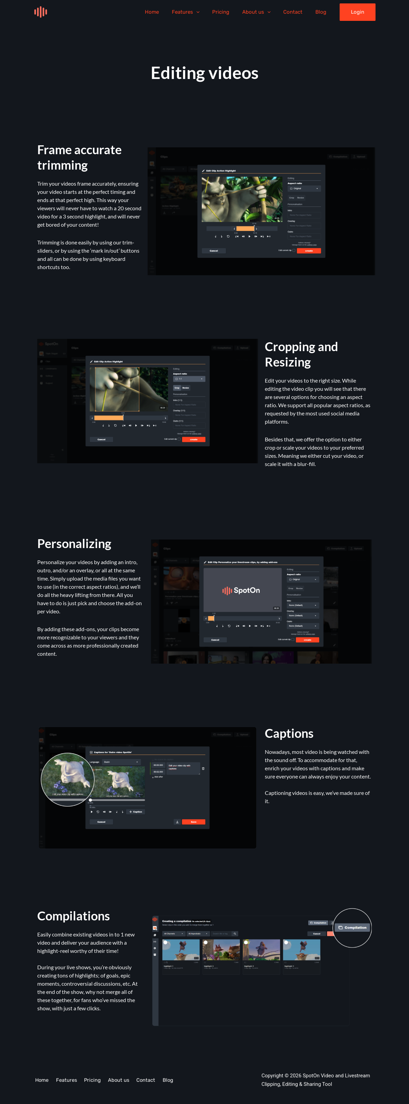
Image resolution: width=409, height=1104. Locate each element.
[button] (358, 12)
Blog (322, 12)
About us (263, 12)
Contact (296, 12)
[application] (208, 12)
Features (197, 12)
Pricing (229, 12)
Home (166, 12)
